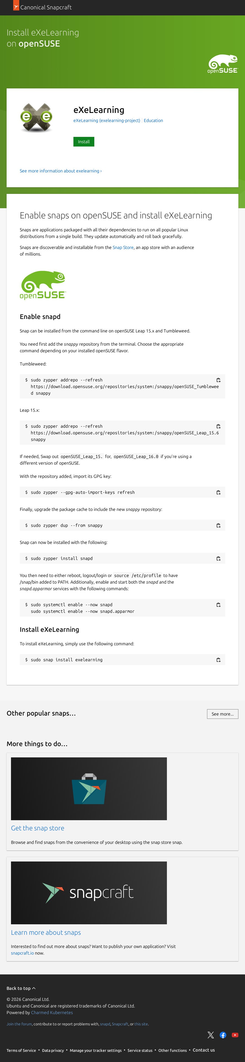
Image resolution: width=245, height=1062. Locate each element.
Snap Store (123, 247)
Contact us (204, 1049)
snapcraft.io (22, 952)
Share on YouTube (235, 1035)
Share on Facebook (223, 1035)
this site (141, 1024)
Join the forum (19, 1024)
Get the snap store (37, 828)
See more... (223, 713)
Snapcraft (120, 1024)
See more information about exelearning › (61, 170)
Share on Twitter (211, 1035)
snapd (105, 1024)
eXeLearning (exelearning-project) (107, 120)
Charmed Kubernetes (52, 1012)
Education (153, 120)
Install (84, 141)
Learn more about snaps (46, 932)
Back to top (21, 988)
